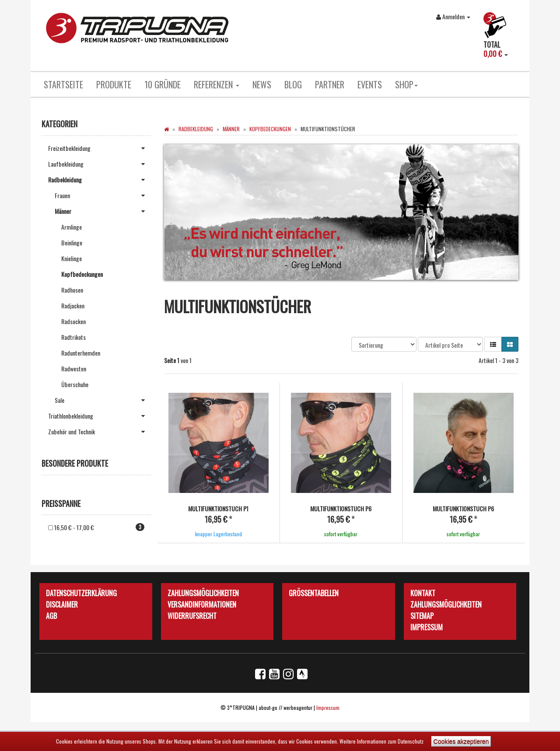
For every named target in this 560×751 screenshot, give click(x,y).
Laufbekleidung (99, 164)
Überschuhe (74, 384)
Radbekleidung (99, 180)
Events (369, 84)
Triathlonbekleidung (99, 416)
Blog (293, 84)
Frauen (103, 195)
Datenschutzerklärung (81, 592)
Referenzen (216, 84)
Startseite (63, 84)
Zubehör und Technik (99, 432)
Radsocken (73, 321)
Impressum (426, 627)
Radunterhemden (80, 352)
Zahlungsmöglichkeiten (203, 592)
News (261, 84)
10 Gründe (162, 84)
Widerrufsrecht (192, 615)
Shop (406, 84)
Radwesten (73, 368)
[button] (493, 344)
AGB (51, 615)
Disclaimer (62, 604)
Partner (329, 84)
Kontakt (422, 592)
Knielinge (71, 258)
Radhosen (72, 289)
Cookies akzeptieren (461, 741)
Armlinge (71, 226)
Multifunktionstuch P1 (218, 508)
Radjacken (72, 305)
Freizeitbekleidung (99, 148)
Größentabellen (314, 592)
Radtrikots (73, 337)
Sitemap (422, 615)
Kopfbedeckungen (82, 274)
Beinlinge (71, 242)
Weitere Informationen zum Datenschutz (382, 741)
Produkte (113, 84)
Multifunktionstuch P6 (340, 508)
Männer (103, 211)
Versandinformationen (202, 604)
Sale (103, 400)
